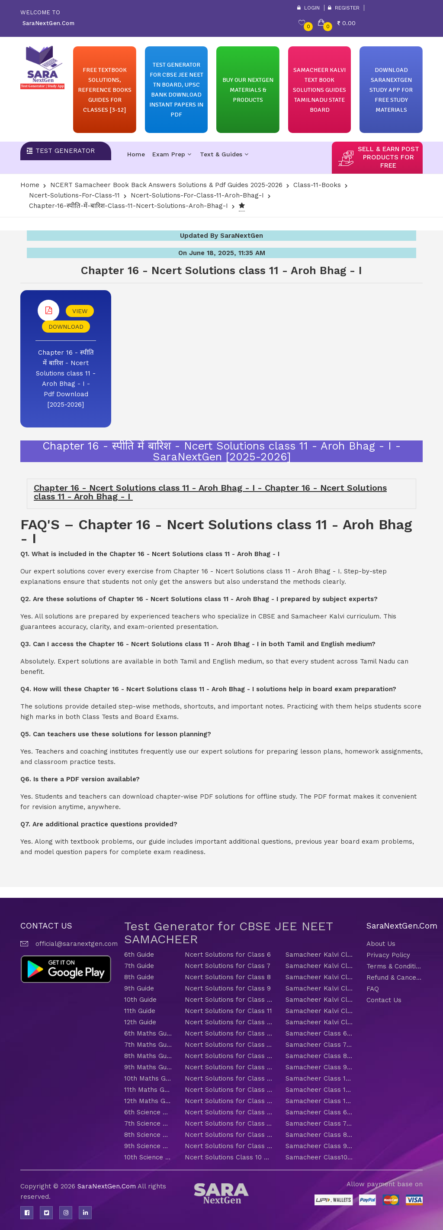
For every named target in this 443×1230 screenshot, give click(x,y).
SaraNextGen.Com (107, 1186)
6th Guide (139, 954)
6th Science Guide (148, 1112)
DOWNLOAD (65, 326)
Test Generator (65, 151)
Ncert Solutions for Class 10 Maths (229, 1078)
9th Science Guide (148, 1146)
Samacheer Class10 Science (319, 1157)
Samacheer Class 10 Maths (319, 1078)
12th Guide (140, 1022)
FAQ (372, 989)
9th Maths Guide (148, 1067)
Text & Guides (224, 154)
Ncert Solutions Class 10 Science (229, 1157)
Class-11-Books (317, 185)
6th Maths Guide (148, 1033)
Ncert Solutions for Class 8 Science (229, 1135)
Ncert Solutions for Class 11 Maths (229, 1090)
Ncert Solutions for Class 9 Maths (229, 1067)
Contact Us (383, 1000)
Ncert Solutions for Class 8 (228, 977)
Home (136, 154)
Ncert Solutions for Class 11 (228, 1011)
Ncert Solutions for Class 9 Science (229, 1146)
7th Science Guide (148, 1123)
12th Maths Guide (148, 1101)
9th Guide (139, 988)
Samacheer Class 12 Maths (319, 1101)
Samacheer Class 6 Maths (319, 1033)
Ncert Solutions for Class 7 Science (229, 1123)
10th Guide (140, 999)
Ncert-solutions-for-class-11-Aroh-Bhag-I (197, 195)
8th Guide (139, 977)
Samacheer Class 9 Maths (319, 1067)
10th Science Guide (148, 1157)
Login (308, 8)
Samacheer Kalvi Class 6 (319, 954)
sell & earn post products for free (388, 157)
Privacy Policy (388, 955)
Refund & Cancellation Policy (394, 977)
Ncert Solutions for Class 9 (228, 988)
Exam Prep (171, 154)
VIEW (79, 311)
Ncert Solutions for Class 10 (229, 999)
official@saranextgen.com (76, 944)
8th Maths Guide (148, 1056)
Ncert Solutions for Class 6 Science (229, 1112)
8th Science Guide (148, 1135)
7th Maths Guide (148, 1045)
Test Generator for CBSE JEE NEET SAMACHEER (228, 932)
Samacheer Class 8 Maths (319, 1056)
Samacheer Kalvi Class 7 (319, 966)
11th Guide (139, 1011)
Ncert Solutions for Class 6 (228, 954)
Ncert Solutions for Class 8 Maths (229, 1056)
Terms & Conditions (394, 966)
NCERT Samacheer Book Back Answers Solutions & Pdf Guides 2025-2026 (166, 185)
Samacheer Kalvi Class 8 (319, 977)
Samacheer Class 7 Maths (319, 1045)
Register (344, 8)
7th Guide (139, 966)
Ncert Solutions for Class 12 (229, 1022)
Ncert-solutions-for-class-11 (74, 195)
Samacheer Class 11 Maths (319, 1090)
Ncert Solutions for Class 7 (227, 966)
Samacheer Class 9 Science (319, 1146)
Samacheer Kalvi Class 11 (319, 1011)
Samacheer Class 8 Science (319, 1135)
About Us (380, 944)
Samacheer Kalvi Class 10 (319, 999)
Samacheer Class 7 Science (319, 1123)
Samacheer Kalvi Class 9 (319, 988)
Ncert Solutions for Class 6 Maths (229, 1033)
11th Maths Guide (148, 1090)
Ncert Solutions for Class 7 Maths (229, 1045)
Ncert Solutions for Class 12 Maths (229, 1101)
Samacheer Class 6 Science (319, 1112)
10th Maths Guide (148, 1078)
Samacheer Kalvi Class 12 (319, 1022)
